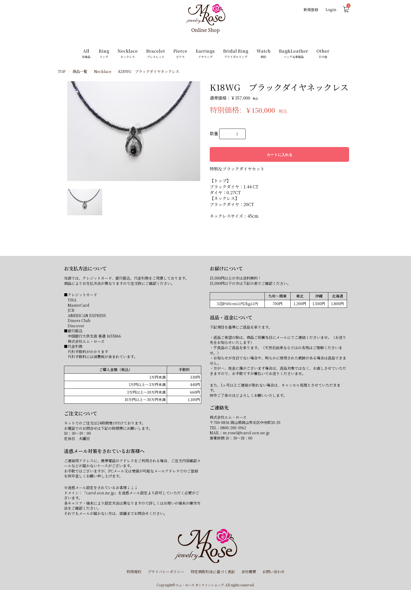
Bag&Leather (293, 53)
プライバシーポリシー (166, 571)
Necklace (128, 53)
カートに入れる (279, 155)
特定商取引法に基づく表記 (213, 571)
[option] (133, 131)
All (86, 53)
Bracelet (155, 53)
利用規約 (133, 571)
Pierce (180, 53)
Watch (264, 53)
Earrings (205, 53)
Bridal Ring (235, 53)
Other (322, 53)
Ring (104, 53)
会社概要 (248, 571)
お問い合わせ (273, 571)
